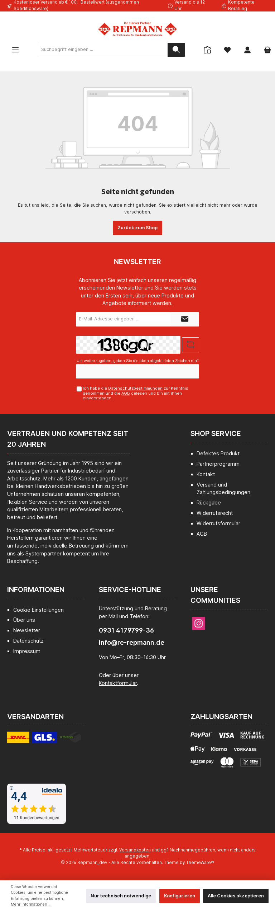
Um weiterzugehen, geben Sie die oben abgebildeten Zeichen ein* (138, 360)
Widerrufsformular (218, 523)
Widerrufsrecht (215, 513)
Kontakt (206, 474)
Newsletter (26, 630)
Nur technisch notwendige (121, 895)
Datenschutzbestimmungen (135, 388)
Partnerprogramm (218, 464)
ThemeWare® (200, 862)
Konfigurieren (179, 895)
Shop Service (215, 433)
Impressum (26, 651)
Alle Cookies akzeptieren (236, 895)
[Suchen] (176, 50)
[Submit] (184, 319)
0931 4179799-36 (126, 630)
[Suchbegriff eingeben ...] (103, 50)
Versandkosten (135, 850)
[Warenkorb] (265, 49)
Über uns (24, 620)
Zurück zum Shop (137, 227)
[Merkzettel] (227, 49)
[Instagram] (198, 623)
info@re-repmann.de (131, 642)
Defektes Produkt (218, 453)
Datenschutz (28, 641)
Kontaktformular (118, 683)
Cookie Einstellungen (38, 610)
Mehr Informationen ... (31, 904)
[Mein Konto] (247, 49)
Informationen (35, 589)
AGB (125, 393)
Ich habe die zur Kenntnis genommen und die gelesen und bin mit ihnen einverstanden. (135, 393)
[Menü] (15, 49)
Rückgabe (209, 502)
